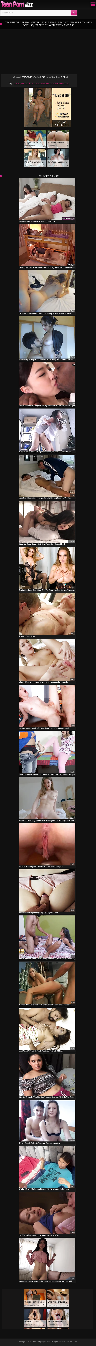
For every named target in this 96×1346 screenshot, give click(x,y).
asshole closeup (42, 83)
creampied (19, 83)
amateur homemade (59, 83)
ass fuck (29, 83)
